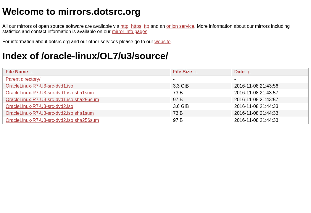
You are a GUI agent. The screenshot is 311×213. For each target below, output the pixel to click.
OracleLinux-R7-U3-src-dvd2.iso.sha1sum (50, 113)
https (136, 26)
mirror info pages (129, 31)
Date (239, 71)
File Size (182, 71)
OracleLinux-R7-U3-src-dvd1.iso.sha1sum (50, 92)
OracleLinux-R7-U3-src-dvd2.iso (39, 106)
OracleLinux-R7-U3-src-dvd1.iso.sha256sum (52, 99)
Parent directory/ (23, 79)
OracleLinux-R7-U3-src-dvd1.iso (39, 85)
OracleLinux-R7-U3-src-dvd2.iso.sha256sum (52, 120)
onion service (180, 26)
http (124, 26)
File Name (17, 71)
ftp (146, 26)
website (162, 41)
